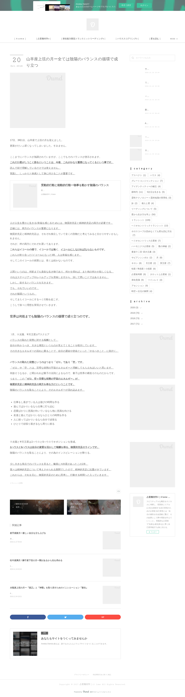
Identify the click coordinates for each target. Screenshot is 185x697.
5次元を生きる (156, 192)
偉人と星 (148, 203)
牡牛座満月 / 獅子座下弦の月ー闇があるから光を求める (36, 560)
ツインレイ (155, 280)
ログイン (144, 5)
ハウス (155, 175)
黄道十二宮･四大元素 (143, 252)
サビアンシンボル (141, 257)
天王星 (151, 263)
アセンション (139, 285)
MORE (142, 39)
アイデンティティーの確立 (146, 186)
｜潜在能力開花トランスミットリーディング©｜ (108, 39)
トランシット (140, 220)
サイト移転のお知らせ (155, 69)
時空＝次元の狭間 (141, 291)
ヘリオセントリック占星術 (146, 240)
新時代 (137, 192)
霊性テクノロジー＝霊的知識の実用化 (151, 197)
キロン (136, 263)
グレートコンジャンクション (147, 181)
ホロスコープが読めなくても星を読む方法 (151, 233)
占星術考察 (138, 274)
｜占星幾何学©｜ (68, 39)
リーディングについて (143, 209)
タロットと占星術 (160, 274)
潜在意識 (137, 280)
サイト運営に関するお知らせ (158, 150)
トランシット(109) (16, 483)
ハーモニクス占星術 (142, 246)
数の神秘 (164, 246)
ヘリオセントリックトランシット (149, 225)
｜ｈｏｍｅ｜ (44, 39)
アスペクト (138, 175)
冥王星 (165, 263)
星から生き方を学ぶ (143, 214)
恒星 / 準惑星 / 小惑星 (143, 269)
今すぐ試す (126, 5)
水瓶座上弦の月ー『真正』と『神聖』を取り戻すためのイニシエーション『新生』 (49, 587)
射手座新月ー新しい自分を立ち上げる (28, 533)
